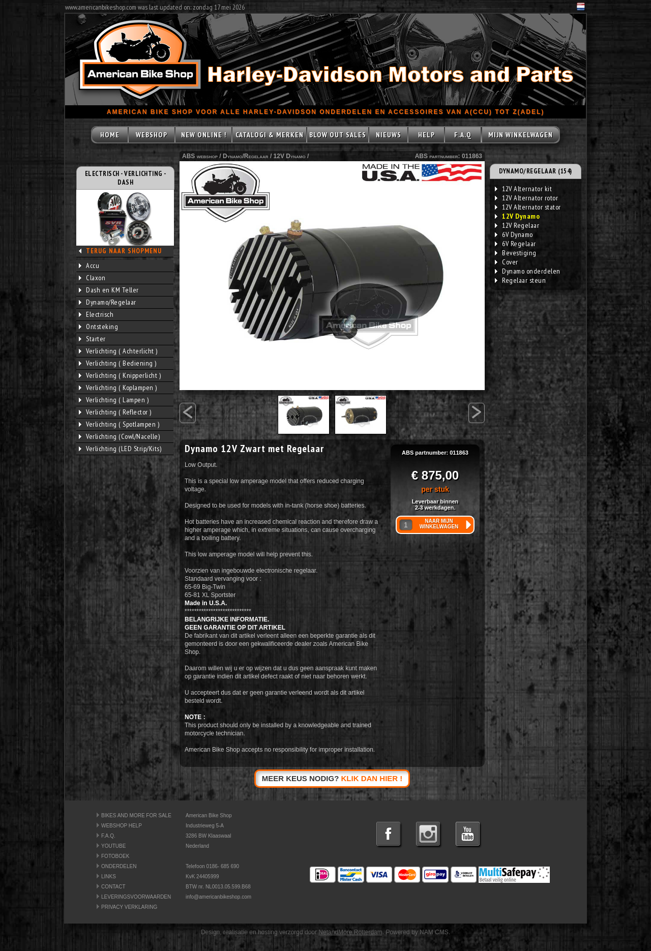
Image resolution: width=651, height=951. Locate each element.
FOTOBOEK (115, 856)
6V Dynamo (514, 234)
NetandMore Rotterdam (350, 932)
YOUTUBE (113, 846)
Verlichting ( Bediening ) (118, 363)
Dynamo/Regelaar (107, 302)
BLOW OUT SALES (337, 134)
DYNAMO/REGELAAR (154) (535, 171)
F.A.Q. (108, 836)
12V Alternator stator (528, 207)
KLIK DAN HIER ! (372, 778)
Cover (506, 261)
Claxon (92, 277)
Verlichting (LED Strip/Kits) (120, 448)
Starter (92, 338)
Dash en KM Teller (109, 289)
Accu (89, 265)
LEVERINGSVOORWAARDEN (136, 897)
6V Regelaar (515, 243)
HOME (110, 134)
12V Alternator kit (523, 188)
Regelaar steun (520, 280)
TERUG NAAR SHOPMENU (124, 251)
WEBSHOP (151, 134)
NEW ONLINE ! (203, 134)
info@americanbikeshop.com (218, 897)
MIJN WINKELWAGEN (520, 134)
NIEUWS (388, 134)
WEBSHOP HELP (121, 825)
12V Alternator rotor (526, 197)
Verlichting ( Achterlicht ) (118, 350)
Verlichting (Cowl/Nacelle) (119, 436)
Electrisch (96, 314)
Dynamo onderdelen (527, 271)
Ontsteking (98, 326)
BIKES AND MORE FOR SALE (136, 815)
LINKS (108, 876)
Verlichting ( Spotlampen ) (119, 424)
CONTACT (113, 886)
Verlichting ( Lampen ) (114, 399)
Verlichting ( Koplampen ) (118, 387)
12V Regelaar (517, 225)
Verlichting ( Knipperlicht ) (120, 375)
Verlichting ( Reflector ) (115, 412)
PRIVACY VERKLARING (129, 907)
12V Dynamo (290, 156)
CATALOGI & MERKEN (269, 134)
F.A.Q (462, 134)
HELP (426, 134)
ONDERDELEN (118, 866)
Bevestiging (516, 252)
